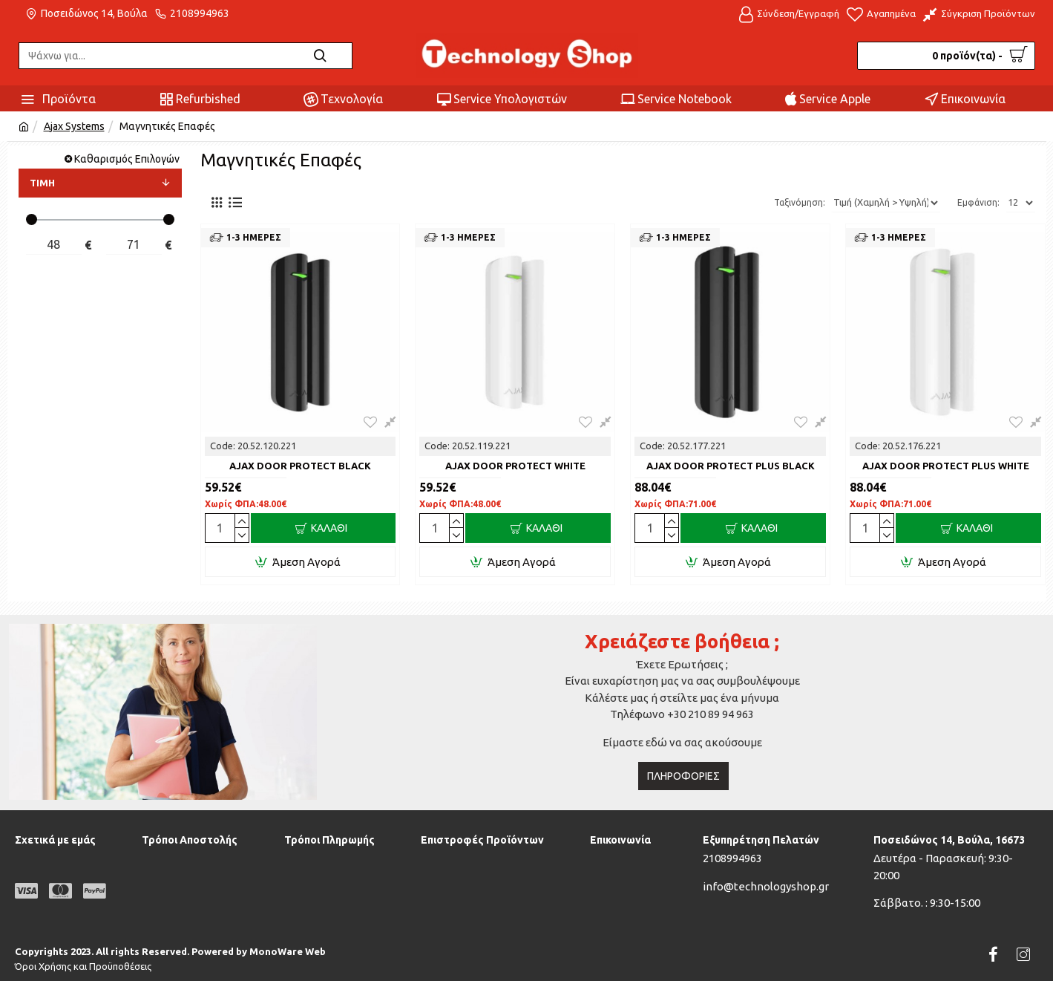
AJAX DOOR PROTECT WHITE (515, 465)
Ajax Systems (74, 126)
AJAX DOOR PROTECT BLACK (300, 465)
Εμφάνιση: (978, 202)
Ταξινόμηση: (781, 202)
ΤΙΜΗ (42, 182)
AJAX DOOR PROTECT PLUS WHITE (945, 465)
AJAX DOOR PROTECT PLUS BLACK (730, 465)
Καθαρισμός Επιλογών (127, 159)
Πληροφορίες (683, 776)
